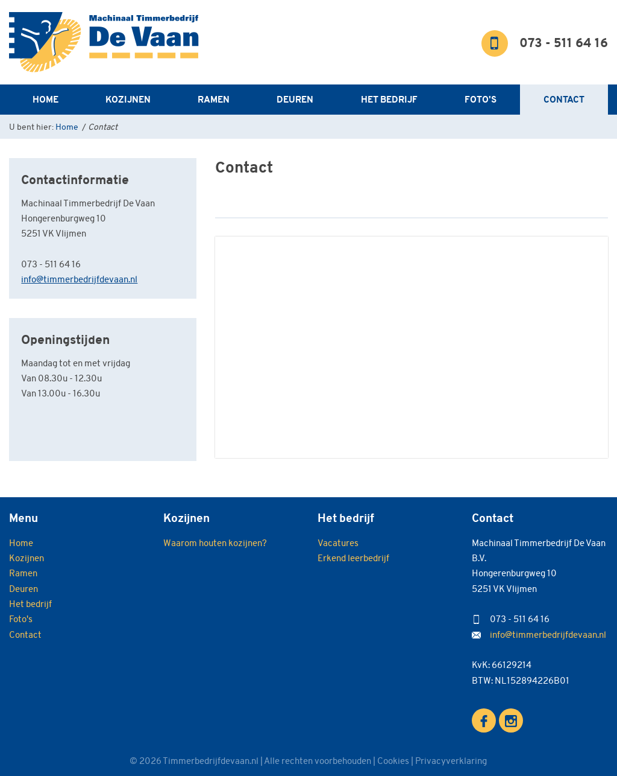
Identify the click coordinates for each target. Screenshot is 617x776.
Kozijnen (128, 100)
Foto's (480, 100)
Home (45, 100)
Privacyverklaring (451, 760)
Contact (563, 100)
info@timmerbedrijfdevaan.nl (79, 279)
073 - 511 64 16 (563, 44)
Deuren (295, 100)
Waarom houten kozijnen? (215, 543)
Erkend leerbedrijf (353, 558)
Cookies (393, 760)
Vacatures (338, 543)
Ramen (214, 100)
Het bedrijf (389, 100)
